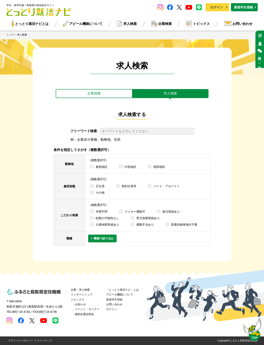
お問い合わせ (242, 24)
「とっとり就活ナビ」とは (122, 289)
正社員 (100, 186)
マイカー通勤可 (135, 211)
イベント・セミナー (87, 309)
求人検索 (130, 24)
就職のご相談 (259, 57)
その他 (100, 192)
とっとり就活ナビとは (32, 24)
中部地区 (130, 167)
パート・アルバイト (166, 186)
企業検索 (165, 24)
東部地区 (101, 167)
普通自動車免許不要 (184, 224)
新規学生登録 (243, 7)
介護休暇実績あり (107, 224)
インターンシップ (82, 294)
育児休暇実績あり (148, 218)
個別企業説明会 (84, 314)
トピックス (201, 24)
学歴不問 (101, 211)
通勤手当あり (145, 224)
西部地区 (159, 167)
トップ (10, 34)
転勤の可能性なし (107, 218)
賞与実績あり (171, 211)
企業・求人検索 (80, 289)
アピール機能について (86, 24)
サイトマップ (44, 340)
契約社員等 (129, 186)
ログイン (216, 7)
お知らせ (80, 304)
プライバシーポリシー (20, 340)
